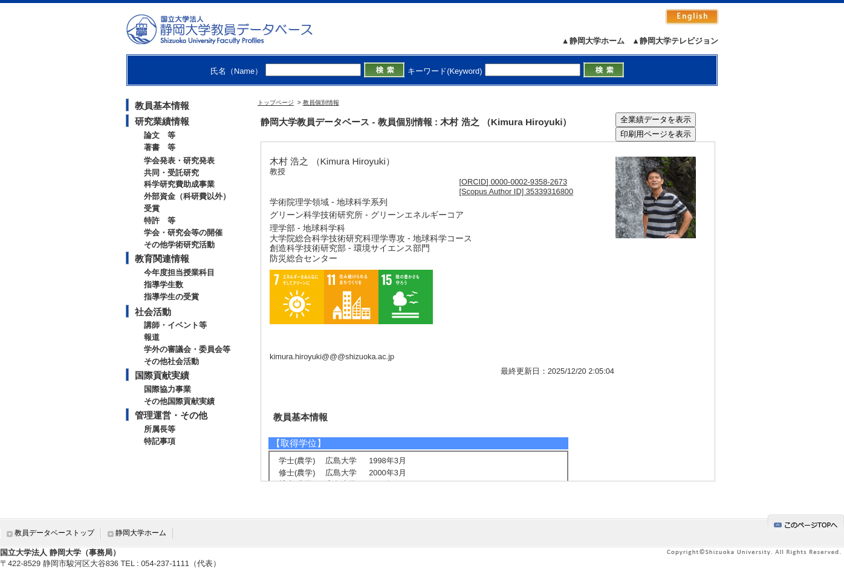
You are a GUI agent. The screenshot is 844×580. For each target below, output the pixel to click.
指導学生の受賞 (171, 296)
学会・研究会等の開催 (183, 232)
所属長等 (159, 429)
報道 (152, 337)
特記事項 (159, 441)
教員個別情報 (321, 102)
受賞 (152, 208)
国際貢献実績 (162, 375)
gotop (806, 523)
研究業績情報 (162, 121)
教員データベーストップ (54, 533)
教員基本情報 (162, 105)
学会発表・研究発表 (179, 160)
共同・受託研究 (171, 172)
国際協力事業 (167, 389)
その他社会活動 (171, 361)
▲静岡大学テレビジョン (675, 40)
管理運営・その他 (171, 415)
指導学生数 (163, 284)
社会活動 (153, 312)
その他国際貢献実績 (179, 401)
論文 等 (159, 135)
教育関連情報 (162, 258)
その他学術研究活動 (179, 244)
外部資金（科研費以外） (187, 196)
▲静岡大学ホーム (593, 40)
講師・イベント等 (175, 325)
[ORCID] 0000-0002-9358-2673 (513, 181)
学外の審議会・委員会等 (187, 349)
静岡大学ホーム (140, 533)
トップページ (276, 102)
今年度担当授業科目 (179, 272)
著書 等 (159, 147)
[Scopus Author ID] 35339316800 (516, 191)
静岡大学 (232, 29)
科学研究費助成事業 (179, 184)
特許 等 (159, 220)
